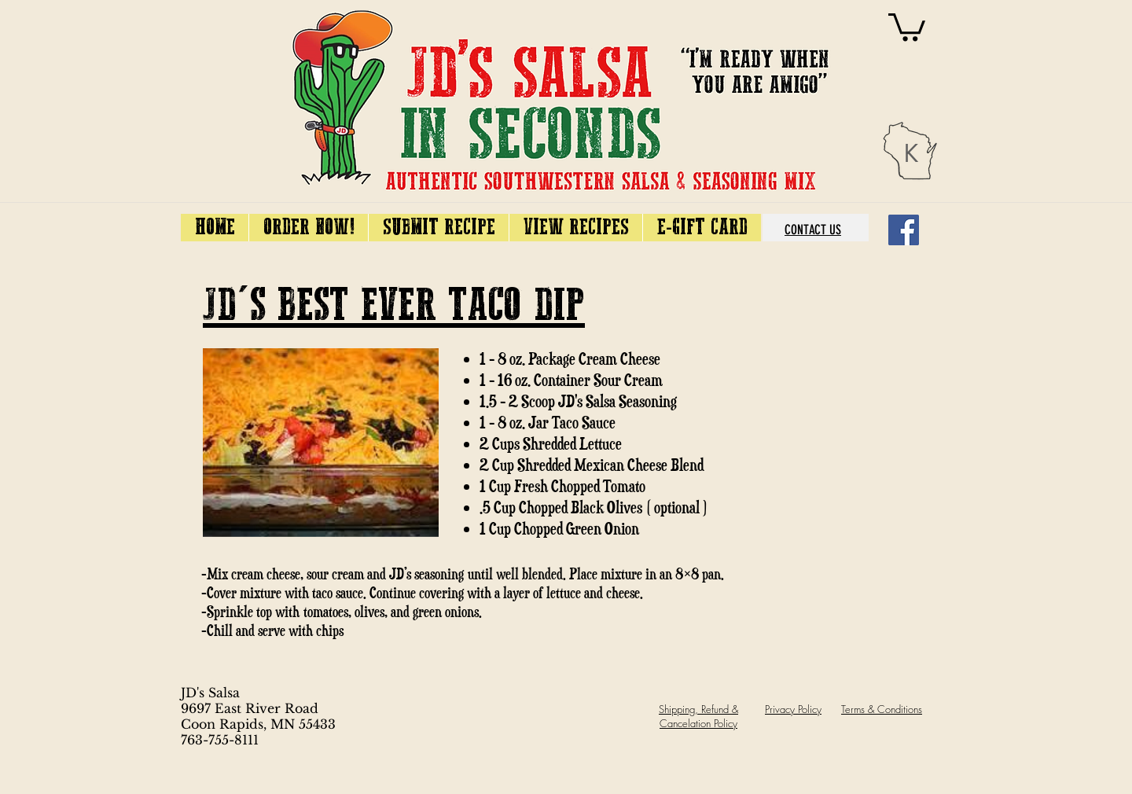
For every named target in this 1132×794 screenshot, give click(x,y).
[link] (906, 25)
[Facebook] (903, 230)
